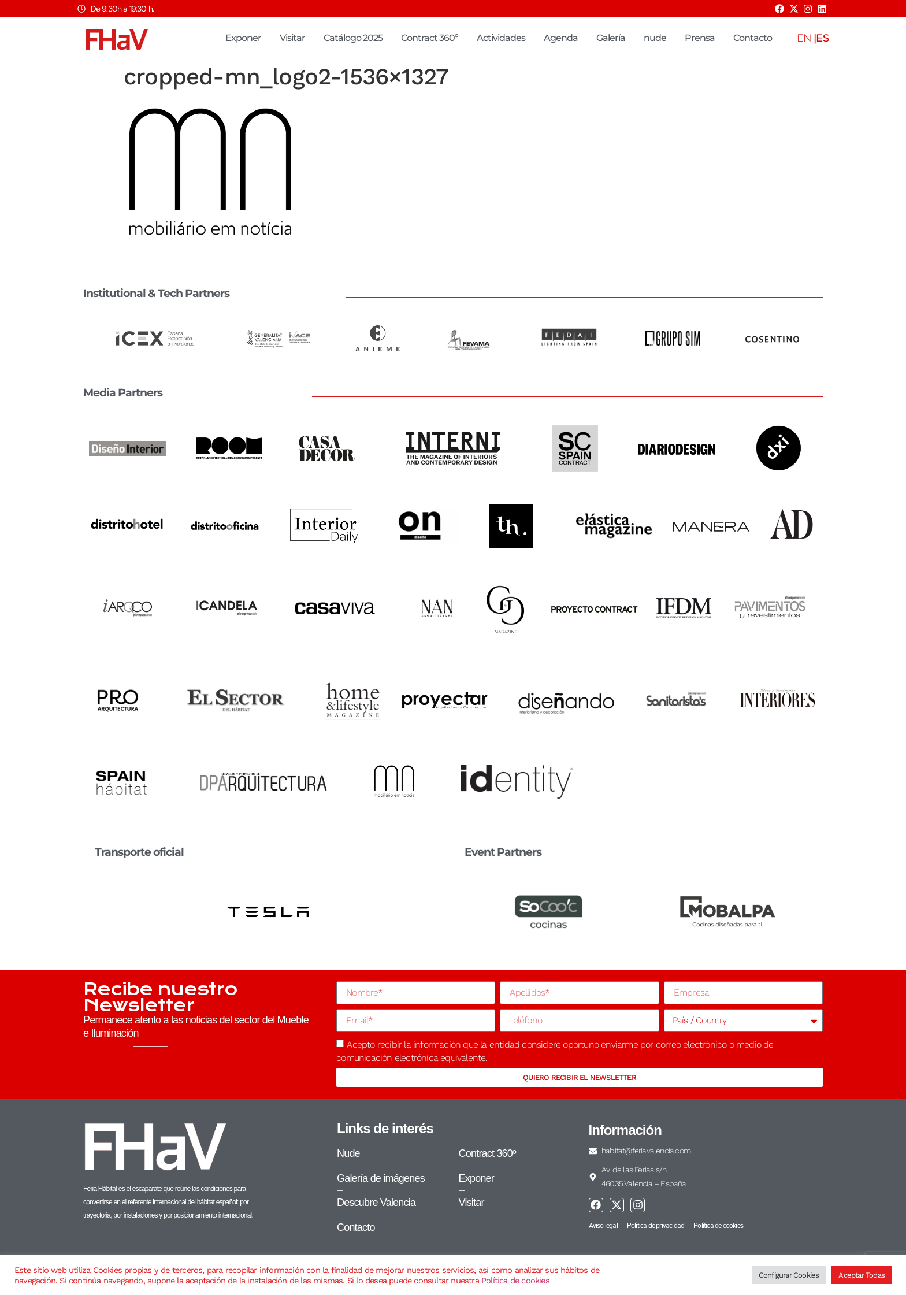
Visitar (292, 37)
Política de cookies (515, 1280)
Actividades (501, 37)
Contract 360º (429, 37)
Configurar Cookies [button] (789, 1275)
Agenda (561, 37)
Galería (610, 37)
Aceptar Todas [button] (861, 1275)
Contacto (752, 37)
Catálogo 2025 (353, 37)
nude (655, 37)
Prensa (700, 37)
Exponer (243, 37)
